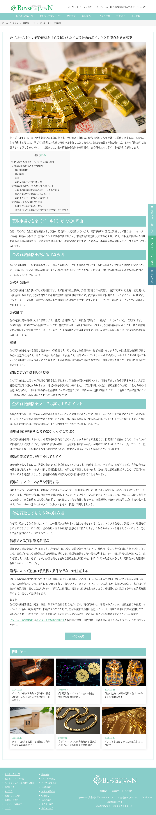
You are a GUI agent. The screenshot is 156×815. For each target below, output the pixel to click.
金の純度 (19, 174)
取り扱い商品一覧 (24, 16)
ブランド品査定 (48, 791)
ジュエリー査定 (48, 779)
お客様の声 (9, 787)
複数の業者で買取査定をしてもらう (33, 194)
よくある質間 (103, 16)
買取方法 (120, 16)
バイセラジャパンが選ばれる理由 (19, 783)
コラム (8, 808)
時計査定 (45, 796)
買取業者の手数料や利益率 (28, 182)
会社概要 (135, 16)
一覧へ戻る (78, 636)
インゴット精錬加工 (13, 804)
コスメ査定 (46, 800)
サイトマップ (47, 808)
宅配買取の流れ (11, 800)
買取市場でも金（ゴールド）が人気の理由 (32, 162)
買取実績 (71, 16)
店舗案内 (86, 16)
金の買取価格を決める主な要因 (27, 166)
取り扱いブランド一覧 (50, 16)
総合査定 (45, 774)
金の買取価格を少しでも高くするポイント (32, 186)
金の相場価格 (21, 170)
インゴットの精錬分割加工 (50, 620)
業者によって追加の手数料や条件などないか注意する (42, 210)
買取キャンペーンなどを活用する (32, 198)
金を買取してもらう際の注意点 (27, 202)
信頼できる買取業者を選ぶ (28, 206)
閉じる (42, 155)
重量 (17, 178)
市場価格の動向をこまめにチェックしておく (37, 190)
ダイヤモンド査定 (49, 783)
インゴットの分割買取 (22, 620)
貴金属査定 (46, 787)
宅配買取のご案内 (12, 796)
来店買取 (8, 791)
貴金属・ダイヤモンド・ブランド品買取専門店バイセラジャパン (118, 797)
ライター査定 (47, 804)
